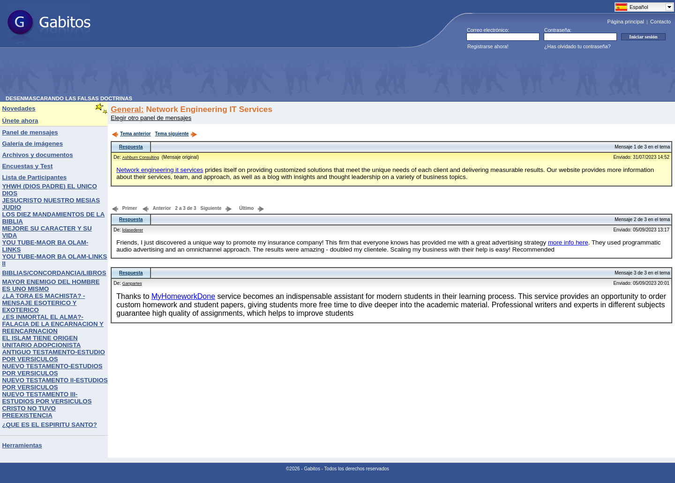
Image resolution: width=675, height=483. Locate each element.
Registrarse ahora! (488, 46)
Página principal (626, 21)
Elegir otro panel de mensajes (151, 117)
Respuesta (131, 146)
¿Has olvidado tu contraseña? (577, 46)
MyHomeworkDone (183, 296)
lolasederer (132, 230)
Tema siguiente (176, 133)
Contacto (660, 21)
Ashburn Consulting (140, 157)
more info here (568, 242)
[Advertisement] (176, 74)
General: (127, 109)
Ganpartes (132, 283)
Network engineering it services (159, 169)
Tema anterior (131, 133)
